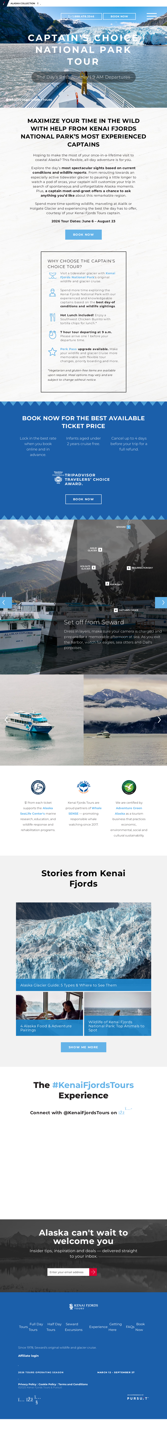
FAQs (130, 1331)
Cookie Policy (47, 1388)
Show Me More (83, 1047)
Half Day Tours (54, 1330)
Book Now (119, 16)
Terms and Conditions (73, 1388)
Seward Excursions (74, 1330)
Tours (23, 1331)
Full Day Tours (36, 1330)
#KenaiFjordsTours (93, 1085)
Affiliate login (28, 1359)
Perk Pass (68, 349)
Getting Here (115, 1330)
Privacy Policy (27, 1388)
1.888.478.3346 (81, 16)
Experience (98, 1331)
